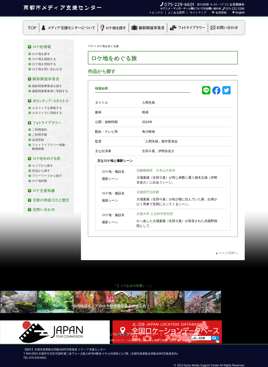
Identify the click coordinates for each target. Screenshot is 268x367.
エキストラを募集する (47, 108)
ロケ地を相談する (44, 59)
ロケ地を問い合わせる (47, 69)
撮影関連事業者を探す (47, 86)
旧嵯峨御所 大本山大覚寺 (156, 170)
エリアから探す (42, 165)
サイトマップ (198, 12)
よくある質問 (176, 12)
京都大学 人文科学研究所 (155, 214)
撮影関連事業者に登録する (50, 91)
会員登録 (220, 12)
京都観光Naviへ (189, 334)
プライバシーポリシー (142, 334)
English (240, 12)
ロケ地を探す (41, 54)
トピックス (156, 12)
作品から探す (41, 170)
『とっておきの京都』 (129, 285)
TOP (90, 46)
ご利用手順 (39, 134)
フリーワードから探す (47, 175)
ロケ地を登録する (44, 64)
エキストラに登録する (47, 112)
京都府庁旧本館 (148, 192)
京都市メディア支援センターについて (94, 334)
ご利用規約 (39, 129)
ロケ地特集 (39, 181)
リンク (168, 334)
